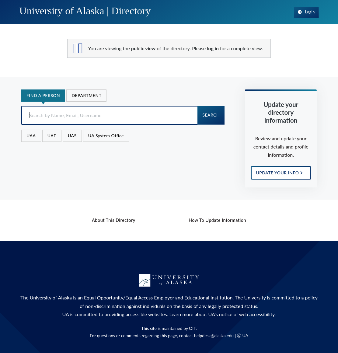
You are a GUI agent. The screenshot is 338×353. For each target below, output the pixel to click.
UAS (72, 135)
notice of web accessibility (247, 314)
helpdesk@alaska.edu (214, 335)
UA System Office (106, 135)
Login (306, 12)
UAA (31, 135)
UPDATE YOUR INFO (279, 172)
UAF (51, 135)
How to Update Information (217, 220)
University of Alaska (51, 297)
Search (211, 114)
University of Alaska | (85, 10)
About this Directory (113, 220)
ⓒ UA (242, 335)
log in (213, 48)
